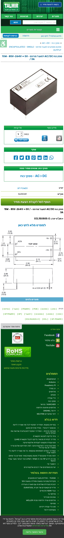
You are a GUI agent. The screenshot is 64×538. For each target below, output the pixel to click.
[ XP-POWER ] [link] (56, 319)
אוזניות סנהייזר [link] (49, 497)
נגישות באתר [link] (16, 361)
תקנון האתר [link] (16, 364)
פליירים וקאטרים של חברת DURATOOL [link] (40, 487)
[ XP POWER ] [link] (9, 314)
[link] (11, 7)
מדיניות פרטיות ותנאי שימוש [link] (16, 368)
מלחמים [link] (52, 392)
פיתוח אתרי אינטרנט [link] (11, 326)
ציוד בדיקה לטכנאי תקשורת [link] (44, 436)
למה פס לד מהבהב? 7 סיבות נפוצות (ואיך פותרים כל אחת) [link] (32, 456)
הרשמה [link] (26, 35)
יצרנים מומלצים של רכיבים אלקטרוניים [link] (40, 467)
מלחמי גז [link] (52, 494)
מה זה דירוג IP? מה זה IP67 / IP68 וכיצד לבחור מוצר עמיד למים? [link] (32, 460)
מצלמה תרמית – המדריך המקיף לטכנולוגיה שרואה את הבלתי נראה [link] (33, 432)
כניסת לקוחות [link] (10, 35)
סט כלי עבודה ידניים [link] (47, 507)
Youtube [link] (53, 345)
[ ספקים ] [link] (44, 309)
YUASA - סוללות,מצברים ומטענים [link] (42, 478)
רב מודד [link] (52, 388)
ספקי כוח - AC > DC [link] (51, 43)
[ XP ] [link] (19, 314)
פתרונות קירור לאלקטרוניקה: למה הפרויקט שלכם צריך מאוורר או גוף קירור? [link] (33, 447)
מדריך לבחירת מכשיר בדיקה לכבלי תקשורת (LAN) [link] (35, 439)
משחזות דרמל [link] (50, 510)
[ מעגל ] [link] (15, 309)
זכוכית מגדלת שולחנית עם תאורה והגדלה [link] (38, 484)
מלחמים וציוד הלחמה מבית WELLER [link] (41, 500)
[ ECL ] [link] (45, 319)
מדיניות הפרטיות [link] (40, 526)
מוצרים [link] (55, 16)
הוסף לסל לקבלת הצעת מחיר (32, 202)
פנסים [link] (53, 395)
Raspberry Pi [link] (50, 385)
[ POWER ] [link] (25, 309)
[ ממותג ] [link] (50, 314)
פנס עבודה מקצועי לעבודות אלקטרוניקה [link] (39, 442)
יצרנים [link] (40, 16)
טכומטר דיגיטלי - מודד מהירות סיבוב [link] (41, 428)
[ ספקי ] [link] (59, 314)
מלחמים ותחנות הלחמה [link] (46, 407)
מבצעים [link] (24, 16)
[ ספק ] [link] (53, 309)
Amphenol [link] (51, 379)
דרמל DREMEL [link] (49, 411)
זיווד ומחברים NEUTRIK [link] (46, 414)
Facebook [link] (52, 335)
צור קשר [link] (8, 16)
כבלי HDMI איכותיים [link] (48, 491)
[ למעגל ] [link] (28, 314)
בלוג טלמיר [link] (52, 340)
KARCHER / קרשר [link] (48, 404)
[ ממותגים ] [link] (39, 314)
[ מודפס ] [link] (6, 309)
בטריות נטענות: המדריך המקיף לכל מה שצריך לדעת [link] (34, 425)
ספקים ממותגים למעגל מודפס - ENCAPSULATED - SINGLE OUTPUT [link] (35, 48)
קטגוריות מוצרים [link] (34, 29)
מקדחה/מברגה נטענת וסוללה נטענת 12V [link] (39, 481)
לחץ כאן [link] (51, 36)
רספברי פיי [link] (51, 464)
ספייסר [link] (53, 503)
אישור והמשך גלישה (34, 532)
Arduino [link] (52, 382)
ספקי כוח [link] (52, 401)
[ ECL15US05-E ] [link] (32, 319)
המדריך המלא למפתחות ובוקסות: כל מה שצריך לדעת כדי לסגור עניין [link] (32, 452)
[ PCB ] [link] (35, 309)
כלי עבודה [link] (52, 398)
